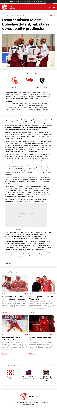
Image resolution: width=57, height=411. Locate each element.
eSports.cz (32, 401)
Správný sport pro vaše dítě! (46, 374)
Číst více (5, 311)
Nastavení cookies (28, 403)
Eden (10, 373)
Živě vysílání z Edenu (28, 373)
